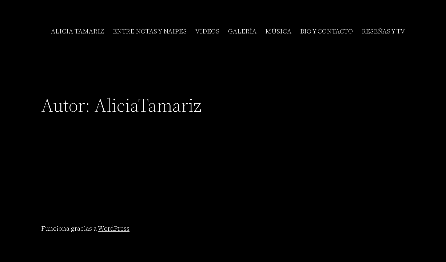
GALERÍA (242, 31)
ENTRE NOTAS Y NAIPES (150, 31)
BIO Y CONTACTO (326, 31)
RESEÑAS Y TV (383, 31)
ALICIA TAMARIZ (77, 31)
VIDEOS (207, 31)
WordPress (114, 228)
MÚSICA (278, 31)
